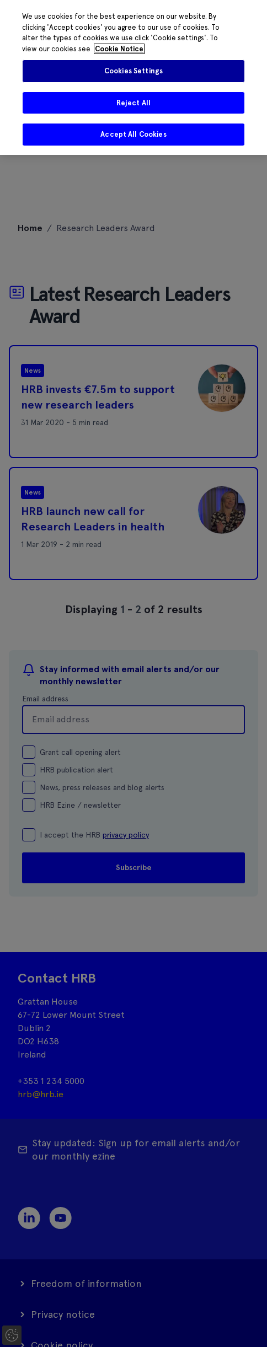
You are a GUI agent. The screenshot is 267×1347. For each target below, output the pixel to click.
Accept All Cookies (133, 134)
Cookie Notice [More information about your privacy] (119, 49)
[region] (133, 77)
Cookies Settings (133, 71)
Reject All (133, 103)
